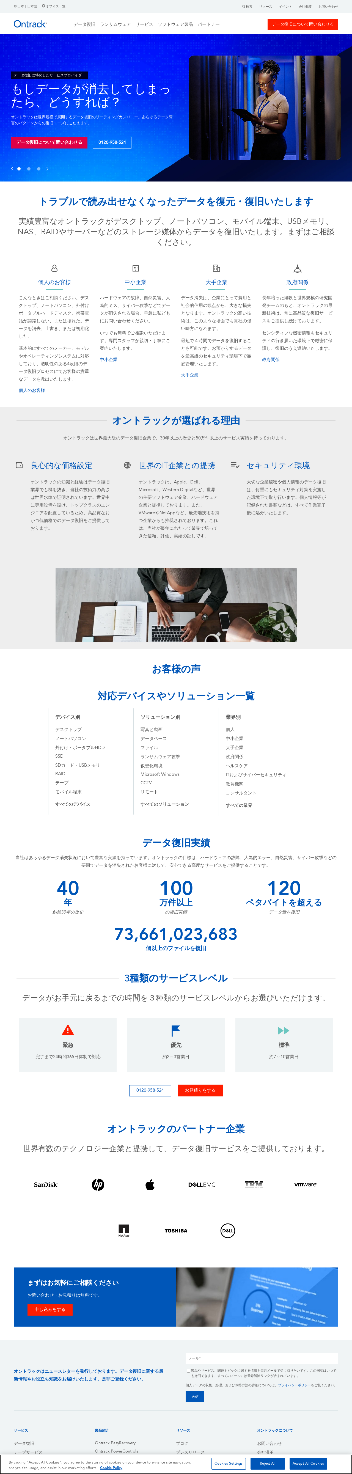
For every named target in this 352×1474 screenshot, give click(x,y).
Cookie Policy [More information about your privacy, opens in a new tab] (111, 1468)
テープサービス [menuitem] (28, 1453)
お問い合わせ (328, 7)
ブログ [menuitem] (182, 1444)
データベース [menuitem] (154, 739)
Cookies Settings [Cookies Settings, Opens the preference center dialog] (229, 1463)
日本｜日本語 (26, 6)
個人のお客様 (32, 391)
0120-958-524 (112, 143)
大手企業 (190, 375)
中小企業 (108, 360)
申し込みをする (50, 1310)
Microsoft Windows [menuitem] (160, 774)
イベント (285, 7)
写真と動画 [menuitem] (152, 730)
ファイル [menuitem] (149, 748)
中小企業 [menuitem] (234, 739)
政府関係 (271, 360)
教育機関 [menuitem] (234, 784)
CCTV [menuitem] (146, 783)
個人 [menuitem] (230, 730)
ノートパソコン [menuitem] (70, 739)
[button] (12, 162)
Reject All (267, 1463)
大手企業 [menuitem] (234, 748)
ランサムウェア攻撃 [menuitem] (160, 757)
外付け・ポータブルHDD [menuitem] (80, 748)
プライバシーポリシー (294, 1385)
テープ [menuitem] (61, 783)
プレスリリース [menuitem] (190, 1453)
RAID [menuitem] (60, 774)
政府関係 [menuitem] (234, 757)
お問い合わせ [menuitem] (269, 1444)
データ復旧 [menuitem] (24, 1444)
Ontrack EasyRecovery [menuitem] (115, 1443)
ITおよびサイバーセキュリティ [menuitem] (256, 775)
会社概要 (305, 7)
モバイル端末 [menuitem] (68, 792)
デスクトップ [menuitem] (68, 730)
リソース (265, 7)
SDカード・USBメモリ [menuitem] (77, 765)
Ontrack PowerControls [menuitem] (116, 1452)
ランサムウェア (115, 25)
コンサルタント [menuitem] (241, 793)
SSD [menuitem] (59, 756)
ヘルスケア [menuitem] (237, 766)
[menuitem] (72, 804)
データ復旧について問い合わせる (303, 25)
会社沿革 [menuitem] (265, 1453)
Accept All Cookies (308, 1463)
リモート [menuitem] (149, 792)
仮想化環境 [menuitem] (152, 766)
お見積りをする (200, 1090)
